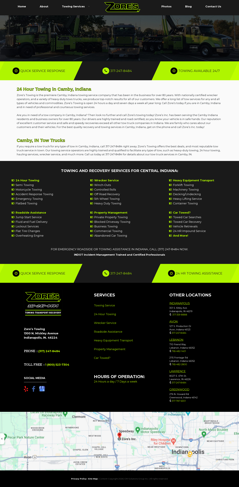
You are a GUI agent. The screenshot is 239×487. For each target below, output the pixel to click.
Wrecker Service (106, 180)
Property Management (110, 212)
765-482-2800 (179, 364)
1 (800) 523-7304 (56, 364)
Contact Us (213, 6)
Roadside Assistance (31, 212)
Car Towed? (182, 212)
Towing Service (104, 305)
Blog (188, 6)
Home (22, 6)
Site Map (93, 478)
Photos (166, 6)
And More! (180, 235)
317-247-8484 (121, 71)
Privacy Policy (79, 478)
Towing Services (73, 6)
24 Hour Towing (27, 180)
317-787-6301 (179, 401)
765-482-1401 (179, 351)
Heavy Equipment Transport (193, 180)
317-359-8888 (179, 314)
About (44, 6)
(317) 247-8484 (49, 351)
